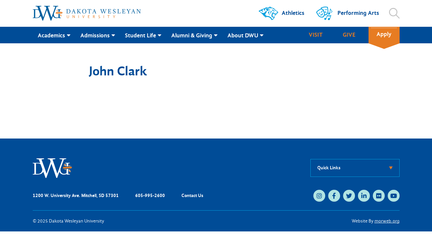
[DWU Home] (52, 167)
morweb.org (387, 221)
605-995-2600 (150, 195)
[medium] (319, 196)
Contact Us (192, 195)
